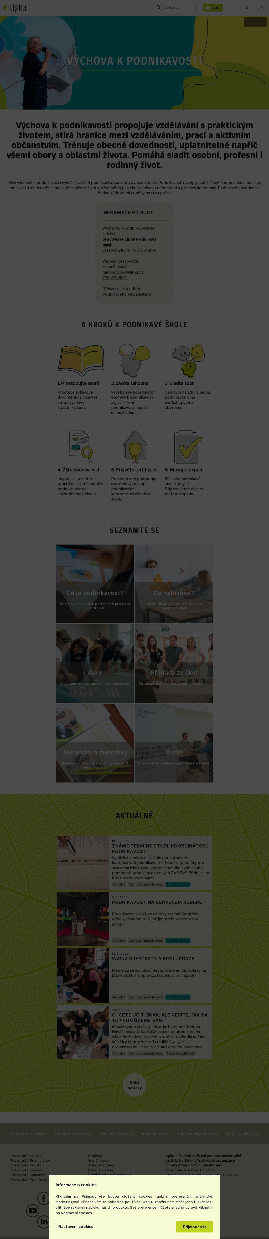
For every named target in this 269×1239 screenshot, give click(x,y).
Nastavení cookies (75, 1226)
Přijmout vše (194, 1227)
